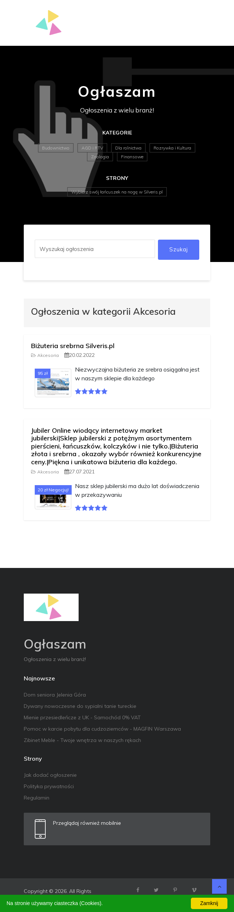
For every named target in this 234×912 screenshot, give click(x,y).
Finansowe (132, 156)
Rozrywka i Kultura (172, 148)
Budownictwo (55, 148)
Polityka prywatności (49, 786)
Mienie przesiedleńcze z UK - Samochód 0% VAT (82, 717)
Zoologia (100, 156)
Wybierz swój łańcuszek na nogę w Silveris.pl (117, 192)
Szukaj (178, 249)
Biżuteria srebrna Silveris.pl (72, 345)
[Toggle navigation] (200, 23)
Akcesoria (45, 355)
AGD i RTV (92, 148)
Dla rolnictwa (128, 148)
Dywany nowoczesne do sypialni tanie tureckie (80, 706)
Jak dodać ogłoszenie (50, 775)
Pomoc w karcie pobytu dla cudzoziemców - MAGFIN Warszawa (102, 728)
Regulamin (36, 797)
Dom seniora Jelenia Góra (55, 694)
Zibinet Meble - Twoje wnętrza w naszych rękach (82, 740)
